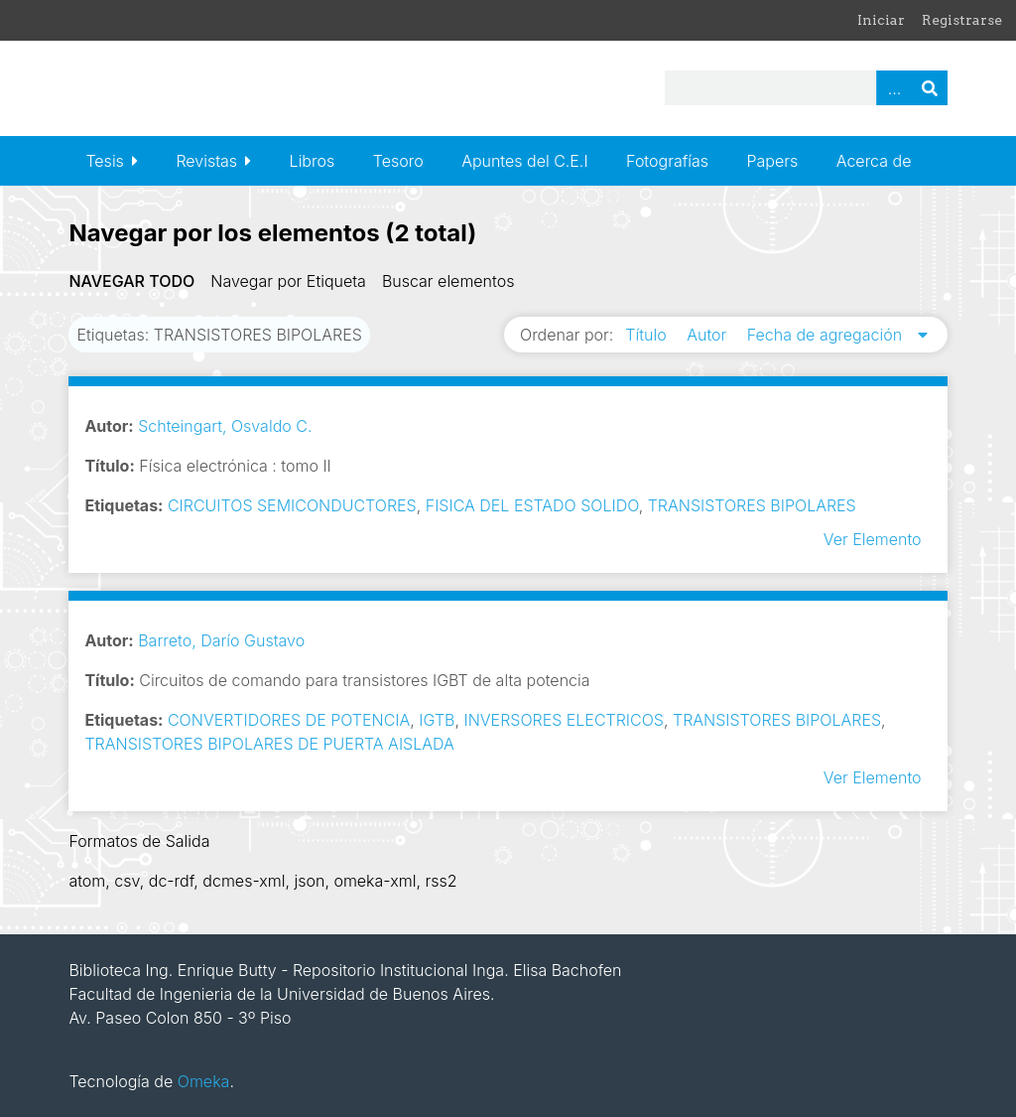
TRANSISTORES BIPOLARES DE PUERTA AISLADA (268, 744)
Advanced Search (894, 87)
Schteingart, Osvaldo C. (225, 426)
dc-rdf (171, 881)
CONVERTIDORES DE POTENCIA (289, 720)
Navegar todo (131, 281)
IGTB (436, 720)
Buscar (930, 87)
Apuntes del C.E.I (524, 161)
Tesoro (398, 161)
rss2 (440, 881)
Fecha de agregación (827, 335)
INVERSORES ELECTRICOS (563, 720)
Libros (312, 161)
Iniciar (881, 20)
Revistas (206, 161)
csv (126, 881)
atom (86, 881)
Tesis (104, 161)
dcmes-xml (243, 881)
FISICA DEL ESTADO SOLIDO (532, 505)
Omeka (204, 1081)
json (309, 881)
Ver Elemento (873, 539)
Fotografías (667, 161)
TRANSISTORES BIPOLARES (752, 505)
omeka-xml (374, 881)
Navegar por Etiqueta (288, 281)
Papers (772, 161)
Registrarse (962, 20)
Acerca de (874, 161)
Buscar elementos (448, 281)
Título (648, 335)
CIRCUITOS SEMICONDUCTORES (292, 505)
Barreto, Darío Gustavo (221, 640)
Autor (709, 335)
